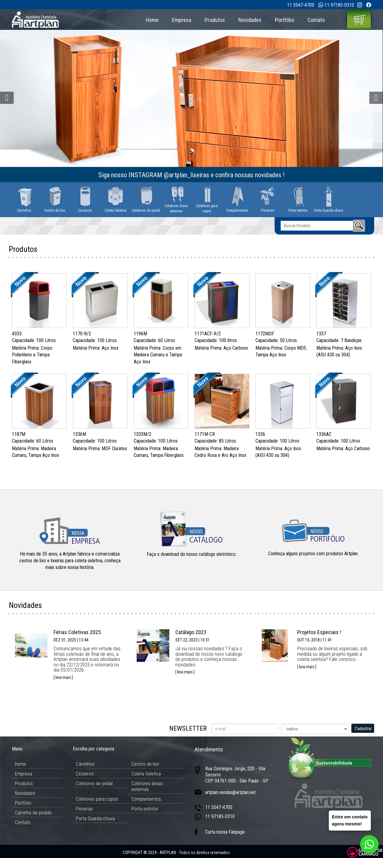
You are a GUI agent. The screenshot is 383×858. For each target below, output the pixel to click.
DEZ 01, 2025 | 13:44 (71, 639)
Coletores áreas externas (147, 786)
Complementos (146, 799)
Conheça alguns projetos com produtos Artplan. (313, 553)
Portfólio (284, 20)
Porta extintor (145, 809)
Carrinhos (85, 764)
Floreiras (84, 809)
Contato (316, 20)
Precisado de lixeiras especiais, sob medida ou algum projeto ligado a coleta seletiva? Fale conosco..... (332, 654)
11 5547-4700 (300, 5)
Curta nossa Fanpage (225, 832)
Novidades (250, 20)
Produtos (215, 20)
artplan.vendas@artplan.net (230, 792)
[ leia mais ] (63, 677)
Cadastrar (363, 728)
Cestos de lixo (145, 764)
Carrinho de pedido (33, 813)
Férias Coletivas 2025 (77, 632)
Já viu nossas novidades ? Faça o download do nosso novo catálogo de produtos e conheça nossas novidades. (208, 657)
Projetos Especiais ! (319, 632)
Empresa (181, 20)
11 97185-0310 (339, 5)
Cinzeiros (85, 774)
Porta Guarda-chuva (95, 818)
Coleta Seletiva (146, 774)
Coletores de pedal (94, 783)
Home (152, 20)
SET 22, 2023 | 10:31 (192, 639)
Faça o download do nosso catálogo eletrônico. (192, 554)
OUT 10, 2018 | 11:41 (314, 639)
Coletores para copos (97, 799)
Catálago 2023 (190, 632)
